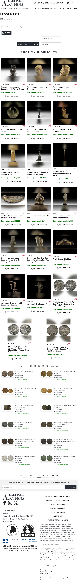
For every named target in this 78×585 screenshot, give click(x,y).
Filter (7, 33)
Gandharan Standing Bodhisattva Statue (61, 217)
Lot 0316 (56, 169)
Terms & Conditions (57, 508)
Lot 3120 (50, 344)
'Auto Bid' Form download (58, 520)
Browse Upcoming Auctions (48, 570)
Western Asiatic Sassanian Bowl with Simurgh (11, 217)
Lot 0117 (56, 84)
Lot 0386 (56, 213)
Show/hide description (28, 44)
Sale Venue (58, 516)
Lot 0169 (30, 126)
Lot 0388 (4, 255)
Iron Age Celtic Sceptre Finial (38, 304)
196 (39, 366)
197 (43, 366)
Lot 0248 (5, 170)
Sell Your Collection (45, 574)
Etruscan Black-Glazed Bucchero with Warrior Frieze (12, 88)
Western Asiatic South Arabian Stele (10, 173)
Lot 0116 (30, 84)
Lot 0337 (4, 213)
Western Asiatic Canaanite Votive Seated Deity (37, 173)
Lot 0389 (30, 255)
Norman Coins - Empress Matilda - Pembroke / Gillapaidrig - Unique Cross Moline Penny (18, 349)
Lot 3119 (11, 343)
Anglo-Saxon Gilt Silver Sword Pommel (62, 260)
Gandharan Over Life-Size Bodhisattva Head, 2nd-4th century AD (38, 260)
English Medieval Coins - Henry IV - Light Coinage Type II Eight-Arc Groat (58, 349)
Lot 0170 (56, 126)
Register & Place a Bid (46, 572)
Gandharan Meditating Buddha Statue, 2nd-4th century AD (11, 260)
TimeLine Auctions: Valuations (57, 500)
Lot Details (14, 96)
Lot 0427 (57, 256)
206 (52, 366)
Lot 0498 (31, 301)
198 (47, 366)
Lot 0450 (5, 300)
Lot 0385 (30, 213)
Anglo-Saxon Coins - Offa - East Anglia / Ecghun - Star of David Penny (64, 304)
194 (31, 366)
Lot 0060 (5, 84)
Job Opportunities (58, 512)
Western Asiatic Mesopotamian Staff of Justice (62, 173)
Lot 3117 (56, 299)
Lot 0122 (4, 126)
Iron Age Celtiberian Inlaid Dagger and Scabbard (11, 304)
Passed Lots (11, 14)
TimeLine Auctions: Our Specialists (58, 496)
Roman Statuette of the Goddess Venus (36, 130)
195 (35, 366)
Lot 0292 (31, 170)
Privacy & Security (58, 504)
